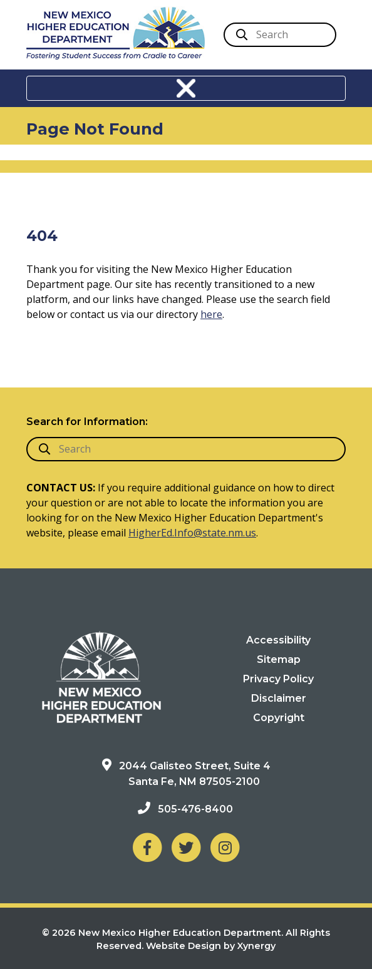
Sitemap (279, 659)
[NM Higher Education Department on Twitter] (186, 847)
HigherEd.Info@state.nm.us (192, 533)
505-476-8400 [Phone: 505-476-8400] (195, 809)
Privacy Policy (278, 679)
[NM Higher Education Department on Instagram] (225, 847)
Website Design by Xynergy (211, 945)
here (211, 314)
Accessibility (278, 640)
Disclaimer (278, 698)
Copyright (278, 718)
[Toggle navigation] (186, 88)
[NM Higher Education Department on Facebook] (147, 847)
